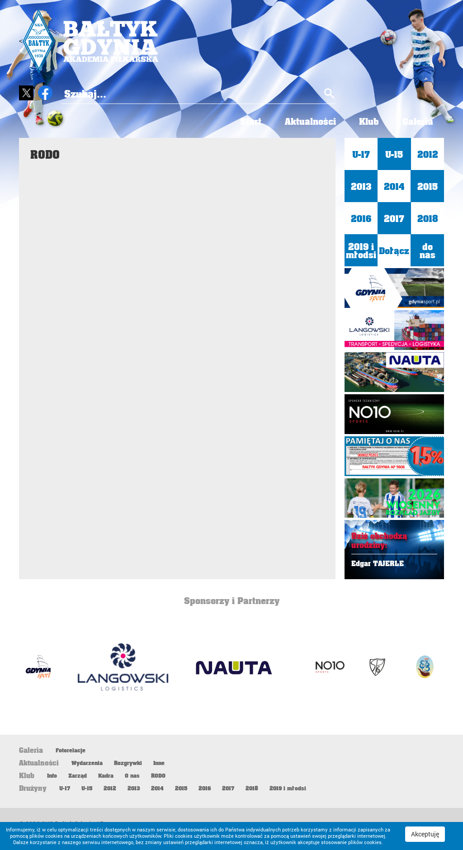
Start (244, 121)
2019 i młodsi (361, 250)
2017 (394, 218)
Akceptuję (425, 834)
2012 (427, 154)
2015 (427, 186)
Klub (366, 121)
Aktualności (305, 121)
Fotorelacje (70, 750)
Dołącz (394, 250)
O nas (132, 775)
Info (52, 775)
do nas (427, 250)
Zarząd (77, 775)
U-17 (361, 154)
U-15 (394, 154)
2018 (427, 218)
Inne (159, 763)
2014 (394, 186)
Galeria (417, 121)
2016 (361, 218)
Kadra (105, 775)
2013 (361, 186)
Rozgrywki (128, 763)
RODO (158, 775)
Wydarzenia (87, 763)
